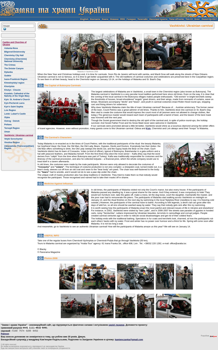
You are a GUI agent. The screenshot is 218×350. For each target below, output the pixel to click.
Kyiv (148, 128)
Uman (7, 132)
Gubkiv (7, 75)
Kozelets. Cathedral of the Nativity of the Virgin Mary (16, 94)
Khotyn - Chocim (12, 90)
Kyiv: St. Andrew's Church (17, 99)
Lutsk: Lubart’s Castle (15, 114)
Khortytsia (9, 86)
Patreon (5, 333)
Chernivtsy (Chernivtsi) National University (15, 60)
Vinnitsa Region (12, 142)
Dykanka (8, 72)
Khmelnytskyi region (14, 83)
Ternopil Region (12, 128)
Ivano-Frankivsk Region (15, 79)
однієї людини (116, 325)
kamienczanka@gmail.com (129, 339)
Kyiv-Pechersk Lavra (14, 103)
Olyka (7, 117)
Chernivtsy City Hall (14, 55)
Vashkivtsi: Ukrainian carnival (18, 135)
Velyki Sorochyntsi (13, 139)
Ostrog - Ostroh (11, 121)
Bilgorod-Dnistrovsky (14, 52)
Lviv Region (10, 110)
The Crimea (9, 65)
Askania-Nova (11, 48)
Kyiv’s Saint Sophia (13, 106)
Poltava (8, 124)
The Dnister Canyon (14, 68)
